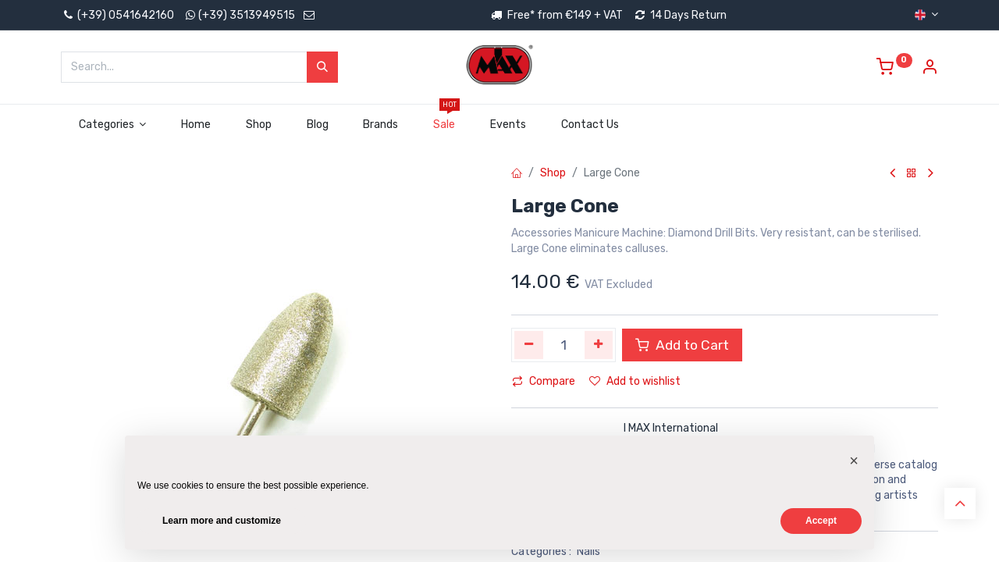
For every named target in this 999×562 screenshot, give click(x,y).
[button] (853, 460)
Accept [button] (821, 520)
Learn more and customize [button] (221, 520)
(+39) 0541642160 (117, 15)
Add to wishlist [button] (635, 381)
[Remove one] (528, 345)
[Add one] (599, 345)
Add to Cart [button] (682, 345)
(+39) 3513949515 (246, 15)
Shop (553, 173)
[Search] (322, 67)
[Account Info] (929, 69)
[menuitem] (196, 125)
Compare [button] (543, 381)
